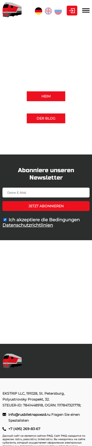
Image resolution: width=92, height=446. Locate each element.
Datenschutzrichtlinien (27, 225)
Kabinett (72, 10)
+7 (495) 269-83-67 (46, 138)
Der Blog (46, 118)
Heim (46, 96)
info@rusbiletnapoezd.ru (61, 144)
